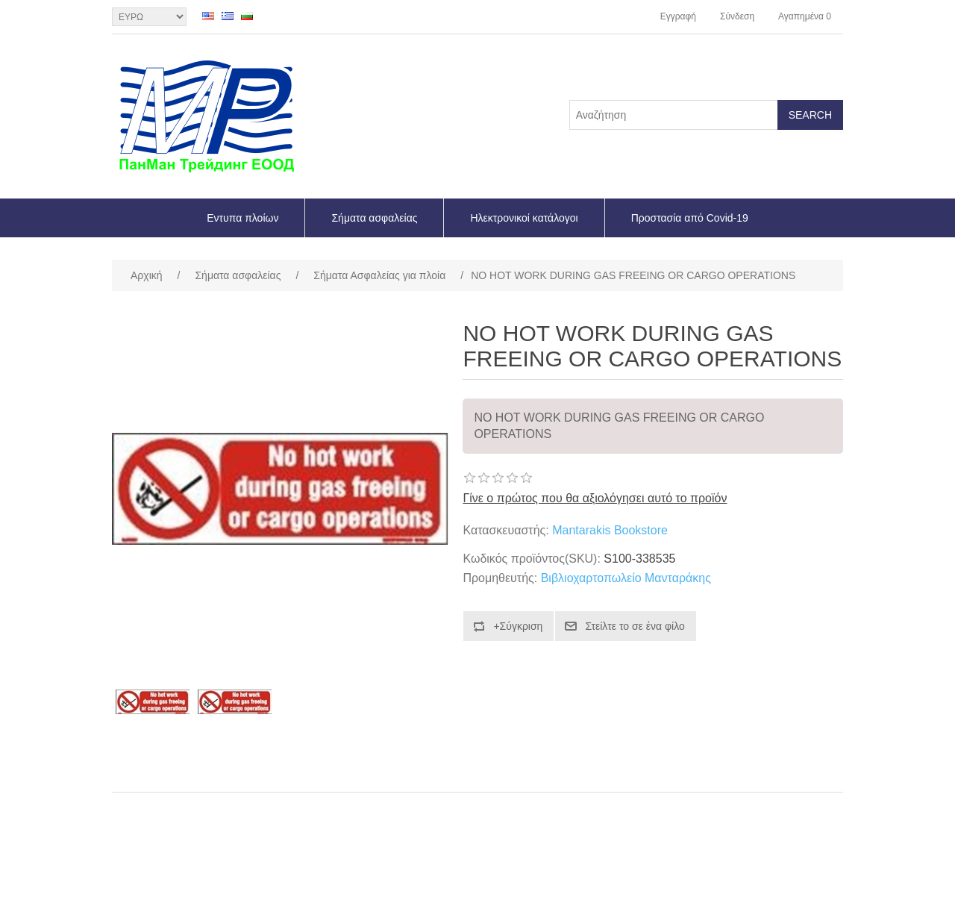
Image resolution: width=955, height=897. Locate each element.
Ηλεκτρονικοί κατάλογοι (523, 218)
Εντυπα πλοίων (242, 218)
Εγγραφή (678, 16)
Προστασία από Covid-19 (689, 218)
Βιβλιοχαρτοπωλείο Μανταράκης (626, 578)
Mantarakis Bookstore (610, 530)
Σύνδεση (737, 16)
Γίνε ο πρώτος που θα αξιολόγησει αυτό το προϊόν (595, 498)
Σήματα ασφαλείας (374, 218)
